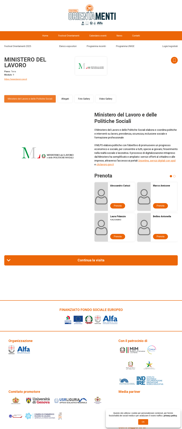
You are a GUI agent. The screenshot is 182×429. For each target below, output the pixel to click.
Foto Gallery (84, 98)
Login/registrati (170, 46)
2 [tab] (174, 176)
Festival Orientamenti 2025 (17, 46)
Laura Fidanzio (118, 216)
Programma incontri (96, 46)
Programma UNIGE (125, 46)
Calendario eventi (97, 35)
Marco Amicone (161, 185)
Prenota (118, 205)
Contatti (136, 35)
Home (45, 35)
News (119, 35)
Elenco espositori (68, 46)
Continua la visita (91, 260)
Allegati (65, 98)
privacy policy (170, 415)
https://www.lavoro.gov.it (15, 79)
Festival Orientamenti (68, 35)
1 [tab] (171, 176)
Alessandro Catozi (120, 185)
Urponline (143, 160)
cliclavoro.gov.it (105, 164)
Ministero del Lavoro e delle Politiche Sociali (30, 98)
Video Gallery (105, 98)
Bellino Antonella (162, 216)
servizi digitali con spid (162, 160)
